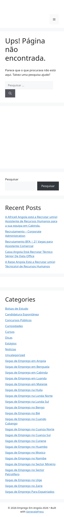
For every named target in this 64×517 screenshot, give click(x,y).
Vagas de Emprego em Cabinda (26, 372)
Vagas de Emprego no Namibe (25, 458)
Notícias (10, 349)
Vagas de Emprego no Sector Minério (30, 464)
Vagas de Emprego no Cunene (25, 441)
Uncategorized (15, 355)
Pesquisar (11, 179)
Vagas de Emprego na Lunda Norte (29, 396)
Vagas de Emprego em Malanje (26, 384)
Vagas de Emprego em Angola (25, 361)
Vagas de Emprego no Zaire (23, 486)
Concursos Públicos (18, 320)
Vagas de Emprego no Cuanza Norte (29, 429)
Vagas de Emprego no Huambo (26, 447)
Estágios (11, 343)
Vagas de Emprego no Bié (22, 413)
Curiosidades (14, 326)
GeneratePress (35, 511)
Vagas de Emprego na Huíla (24, 390)
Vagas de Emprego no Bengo (25, 407)
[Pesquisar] (10, 93)
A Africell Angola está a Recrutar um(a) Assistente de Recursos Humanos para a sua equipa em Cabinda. (31, 221)
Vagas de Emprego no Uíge (23, 480)
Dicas (8, 338)
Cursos (10, 332)
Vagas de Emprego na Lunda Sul (27, 401)
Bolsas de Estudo (16, 308)
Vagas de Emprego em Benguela (27, 367)
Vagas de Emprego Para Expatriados (29, 492)
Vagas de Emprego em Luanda (26, 378)
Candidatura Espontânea (22, 314)
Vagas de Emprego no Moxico (25, 452)
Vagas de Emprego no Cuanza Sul (28, 435)
